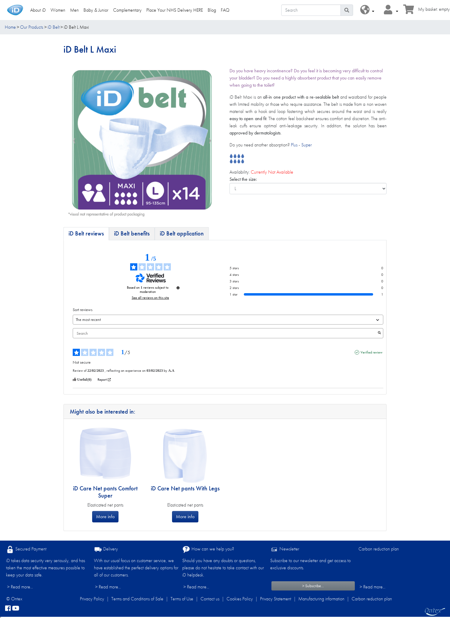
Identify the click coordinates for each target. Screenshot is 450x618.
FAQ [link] (225, 10)
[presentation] (74, 141)
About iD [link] (38, 10)
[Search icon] (346, 10)
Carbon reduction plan (378, 549)
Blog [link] (212, 10)
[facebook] (8, 608)
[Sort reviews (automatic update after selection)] (228, 320)
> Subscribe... (313, 585)
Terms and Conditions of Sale (137, 599)
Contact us (209, 599)
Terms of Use (182, 599)
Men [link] (74, 10)
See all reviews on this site (150, 298)
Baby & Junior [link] (95, 10)
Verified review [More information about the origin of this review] (371, 352)
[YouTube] (15, 608)
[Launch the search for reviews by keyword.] (379, 333)
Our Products (31, 27)
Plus (294, 145)
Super (306, 145)
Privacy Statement (275, 599)
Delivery (106, 549)
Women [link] (58, 10)
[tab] (86, 233)
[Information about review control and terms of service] (178, 287)
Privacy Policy (92, 599)
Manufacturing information (321, 599)
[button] (367, 10)
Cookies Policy (239, 599)
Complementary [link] (127, 10)
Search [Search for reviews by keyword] (225, 333)
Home (10, 27)
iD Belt (54, 27)
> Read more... (20, 587)
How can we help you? (208, 549)
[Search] (311, 10)
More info (105, 516)
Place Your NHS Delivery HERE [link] (174, 10)
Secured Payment (26, 549)
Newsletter (284, 549)
